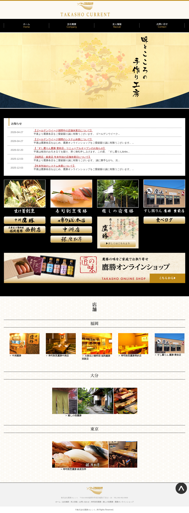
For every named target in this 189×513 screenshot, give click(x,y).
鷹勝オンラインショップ (124, 502)
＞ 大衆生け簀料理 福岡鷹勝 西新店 (97, 355)
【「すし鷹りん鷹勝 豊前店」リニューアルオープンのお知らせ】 (70, 148)
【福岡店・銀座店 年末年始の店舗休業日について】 (62, 157)
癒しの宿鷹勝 (108, 502)
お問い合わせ (84, 502)
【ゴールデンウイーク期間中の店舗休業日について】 (63, 130)
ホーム (57, 502)
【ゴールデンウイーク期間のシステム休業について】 (63, 139)
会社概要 (65, 502)
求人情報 (74, 502)
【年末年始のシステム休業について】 (54, 165)
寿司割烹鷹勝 (96, 502)
